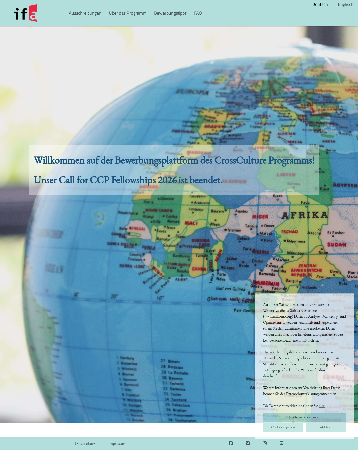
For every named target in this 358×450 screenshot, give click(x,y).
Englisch (346, 4)
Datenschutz (85, 443)
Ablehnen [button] (326, 427)
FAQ (198, 13)
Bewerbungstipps (170, 13)
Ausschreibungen (85, 13)
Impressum (117, 443)
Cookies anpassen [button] (283, 427)
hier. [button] (322, 405)
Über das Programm (128, 13)
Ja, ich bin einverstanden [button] (304, 417)
